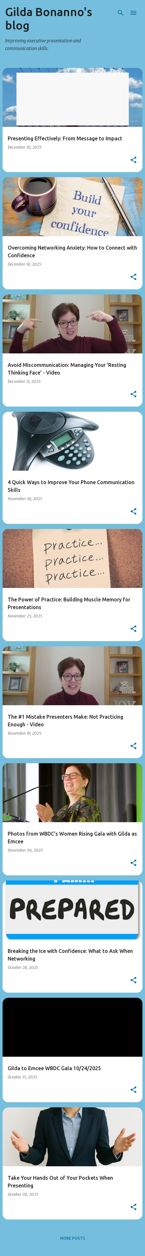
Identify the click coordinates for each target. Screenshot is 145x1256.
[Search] (121, 13)
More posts (72, 1238)
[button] (133, 160)
